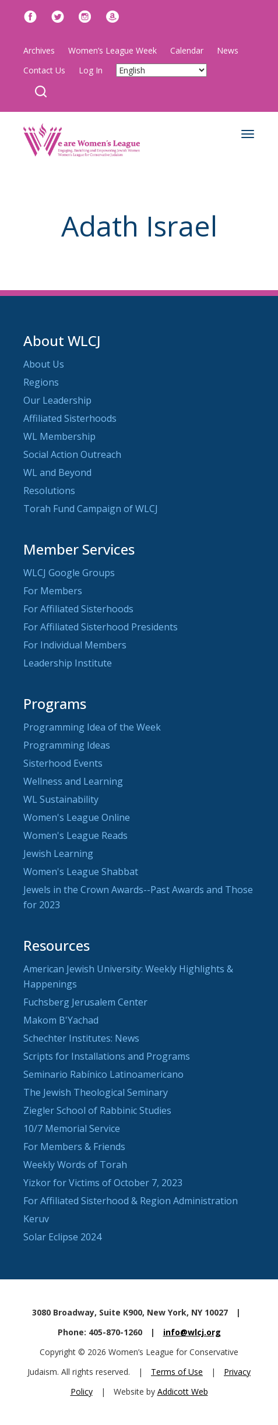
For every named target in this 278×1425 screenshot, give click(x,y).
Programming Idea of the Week (92, 727)
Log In (91, 70)
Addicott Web (182, 1391)
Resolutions (49, 490)
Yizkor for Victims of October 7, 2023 (102, 1182)
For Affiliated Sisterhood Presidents (100, 626)
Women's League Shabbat (80, 871)
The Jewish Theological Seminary (95, 1092)
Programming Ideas (66, 745)
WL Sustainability (60, 799)
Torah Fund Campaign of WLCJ (90, 508)
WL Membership (59, 436)
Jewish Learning (58, 853)
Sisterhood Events (63, 763)
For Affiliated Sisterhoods (78, 608)
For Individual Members (74, 645)
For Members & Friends (74, 1146)
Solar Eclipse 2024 (62, 1236)
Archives (39, 50)
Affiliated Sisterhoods (70, 418)
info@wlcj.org (192, 1332)
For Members (52, 590)
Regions (41, 382)
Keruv (36, 1218)
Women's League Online (76, 817)
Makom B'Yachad (60, 1020)
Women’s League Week (112, 50)
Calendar (186, 50)
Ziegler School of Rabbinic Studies (97, 1110)
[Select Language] (161, 70)
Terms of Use (177, 1371)
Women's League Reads (75, 835)
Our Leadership (57, 400)
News (227, 50)
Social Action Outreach (72, 454)
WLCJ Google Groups (69, 572)
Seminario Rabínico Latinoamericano (103, 1074)
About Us (43, 364)
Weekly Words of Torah (75, 1164)
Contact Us (44, 70)
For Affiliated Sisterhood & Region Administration (130, 1200)
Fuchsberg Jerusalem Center (85, 1002)
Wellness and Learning (73, 781)
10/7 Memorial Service (71, 1128)
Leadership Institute (67, 663)
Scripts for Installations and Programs (106, 1056)
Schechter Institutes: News (81, 1038)
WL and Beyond (57, 472)
